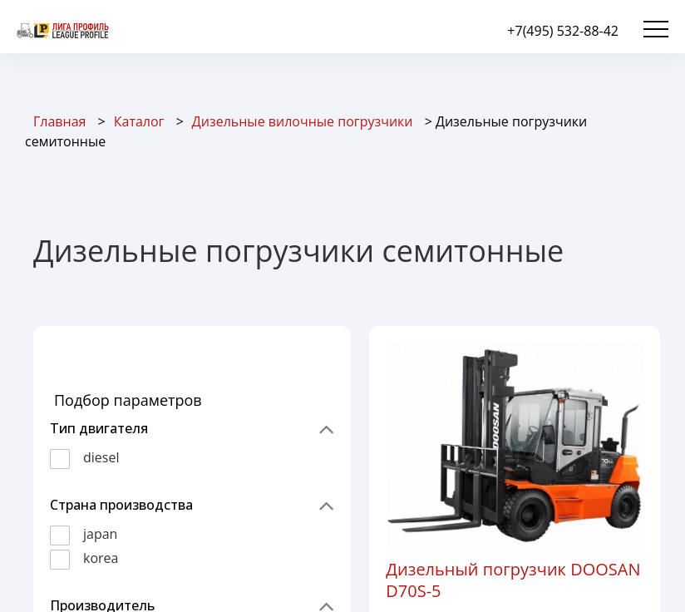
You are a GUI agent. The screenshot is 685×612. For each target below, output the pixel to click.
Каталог (139, 121)
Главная (59, 121)
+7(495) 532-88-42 (562, 31)
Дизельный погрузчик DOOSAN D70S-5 (513, 580)
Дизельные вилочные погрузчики (302, 121)
